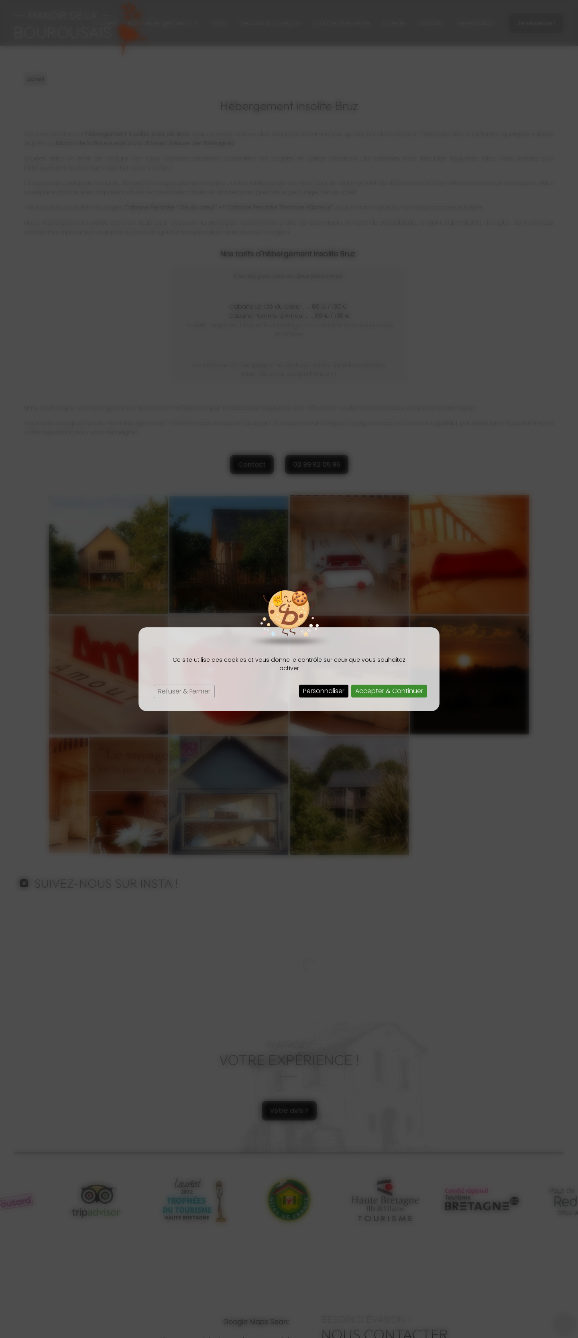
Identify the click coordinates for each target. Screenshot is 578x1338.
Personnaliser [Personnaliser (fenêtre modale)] (323, 690)
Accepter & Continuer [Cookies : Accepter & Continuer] (389, 690)
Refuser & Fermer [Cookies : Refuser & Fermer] (184, 691)
